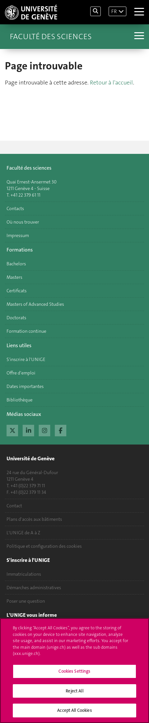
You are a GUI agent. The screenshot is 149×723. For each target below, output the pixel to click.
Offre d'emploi (21, 373)
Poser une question (26, 601)
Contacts (15, 208)
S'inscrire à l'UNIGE (26, 359)
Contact (14, 506)
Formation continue (26, 331)
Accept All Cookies (74, 714)
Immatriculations (24, 574)
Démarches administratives (34, 587)
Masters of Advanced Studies (35, 304)
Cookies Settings (74, 675)
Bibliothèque (19, 400)
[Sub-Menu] (138, 36)
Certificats (17, 291)
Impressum (18, 235)
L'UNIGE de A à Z (23, 533)
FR (114, 11)
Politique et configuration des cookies (44, 546)
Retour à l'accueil (111, 82)
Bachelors (16, 264)
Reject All (74, 694)
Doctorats (16, 318)
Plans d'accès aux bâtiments (34, 519)
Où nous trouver (23, 222)
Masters (14, 277)
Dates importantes (25, 386)
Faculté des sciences (51, 36)
